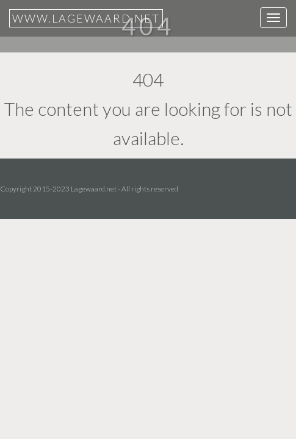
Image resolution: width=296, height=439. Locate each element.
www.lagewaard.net (86, 18)
